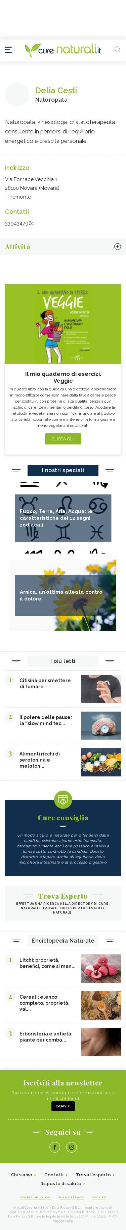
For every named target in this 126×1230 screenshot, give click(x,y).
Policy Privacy (71, 1197)
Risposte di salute (61, 1183)
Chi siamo (22, 1174)
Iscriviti (63, 1106)
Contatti (54, 1174)
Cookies (99, 1197)
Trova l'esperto (93, 1174)
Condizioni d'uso (35, 1197)
